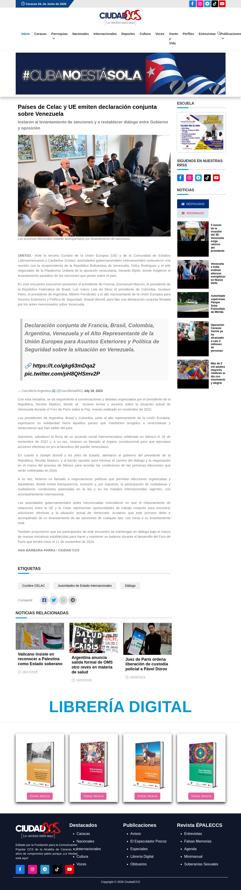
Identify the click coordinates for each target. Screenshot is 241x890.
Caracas (40, 34)
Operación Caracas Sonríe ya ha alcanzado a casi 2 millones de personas (217, 337)
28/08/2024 (137, 677)
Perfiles (188, 34)
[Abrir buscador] (219, 33)
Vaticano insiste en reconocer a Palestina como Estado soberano (40, 659)
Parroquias (59, 36)
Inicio (26, 34)
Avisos (135, 834)
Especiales (139, 849)
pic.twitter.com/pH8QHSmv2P (62, 374)
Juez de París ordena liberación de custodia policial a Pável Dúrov (147, 664)
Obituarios (138, 864)
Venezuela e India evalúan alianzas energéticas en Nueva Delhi (218, 273)
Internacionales (105, 34)
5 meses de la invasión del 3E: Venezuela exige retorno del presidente (218, 238)
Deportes (128, 34)
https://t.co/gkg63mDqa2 (64, 366)
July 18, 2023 (93, 391)
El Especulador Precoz (148, 841)
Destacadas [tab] (193, 204)
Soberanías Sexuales (201, 864)
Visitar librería (40, 796)
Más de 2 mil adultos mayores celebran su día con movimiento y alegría (218, 373)
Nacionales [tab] (193, 213)
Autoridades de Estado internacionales (85, 585)
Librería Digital (120, 707)
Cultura (145, 34)
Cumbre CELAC (33, 585)
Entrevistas (207, 34)
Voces (159, 34)
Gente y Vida (173, 38)
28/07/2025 (30, 672)
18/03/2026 (84, 680)
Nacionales (80, 34)
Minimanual (193, 856)
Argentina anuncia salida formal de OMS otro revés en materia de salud (92, 664)
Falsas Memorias (198, 841)
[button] (201, 132)
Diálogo (130, 585)
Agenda (190, 849)
